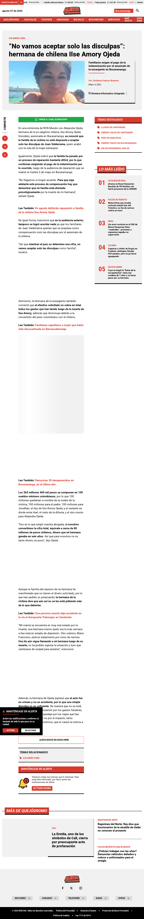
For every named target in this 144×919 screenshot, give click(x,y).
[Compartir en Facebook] (5, 138)
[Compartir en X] (5, 146)
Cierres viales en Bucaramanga (119, 143)
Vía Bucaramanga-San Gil (115, 148)
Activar (10, 730)
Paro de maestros (111, 138)
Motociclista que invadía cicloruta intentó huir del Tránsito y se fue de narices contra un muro (121, 207)
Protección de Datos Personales (115, 911)
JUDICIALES (30, 19)
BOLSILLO (79, 19)
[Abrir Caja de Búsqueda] (137, 11)
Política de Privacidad (65, 911)
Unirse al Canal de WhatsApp (51, 119)
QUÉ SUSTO (128, 19)
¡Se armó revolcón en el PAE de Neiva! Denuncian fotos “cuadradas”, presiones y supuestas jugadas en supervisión (122, 229)
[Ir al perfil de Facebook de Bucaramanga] (62, 888)
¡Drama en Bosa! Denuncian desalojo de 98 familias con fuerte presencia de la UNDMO (122, 186)
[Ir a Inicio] (72, 11)
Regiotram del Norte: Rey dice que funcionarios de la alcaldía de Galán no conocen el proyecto (119, 827)
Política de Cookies (61, 915)
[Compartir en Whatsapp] (5, 155)
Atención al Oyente (88, 911)
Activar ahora (42, 788)
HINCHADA (63, 19)
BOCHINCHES (96, 19)
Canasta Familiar (9, 2)
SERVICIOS (114, 19)
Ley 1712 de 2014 (83, 915)
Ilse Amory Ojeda (30, 758)
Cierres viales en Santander (117, 132)
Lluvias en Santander (113, 127)
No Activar (30, 730)
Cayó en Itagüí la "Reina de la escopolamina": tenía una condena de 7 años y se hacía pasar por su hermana (122, 274)
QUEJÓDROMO (11, 19)
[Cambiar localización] (123, 11)
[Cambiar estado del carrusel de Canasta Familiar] (21, 2)
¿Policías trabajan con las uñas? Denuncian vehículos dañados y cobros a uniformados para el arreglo (117, 855)
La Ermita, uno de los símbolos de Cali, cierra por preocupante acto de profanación (70, 840)
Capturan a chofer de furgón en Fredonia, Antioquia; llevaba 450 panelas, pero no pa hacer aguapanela (122, 252)
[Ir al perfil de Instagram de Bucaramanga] (80, 888)
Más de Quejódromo (26, 810)
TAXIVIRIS (46, 19)
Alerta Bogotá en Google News (51, 740)
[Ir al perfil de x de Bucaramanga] (71, 888)
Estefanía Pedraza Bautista (106, 80)
